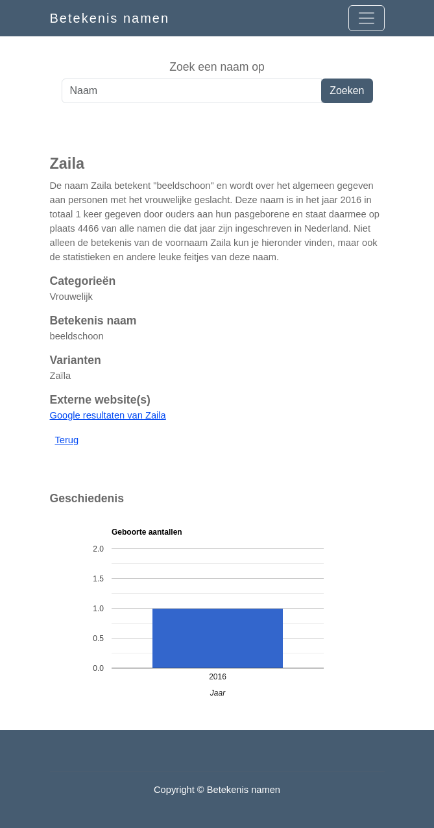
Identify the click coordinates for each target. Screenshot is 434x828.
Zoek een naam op (217, 66)
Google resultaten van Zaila (108, 415)
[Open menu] (366, 18)
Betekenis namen (110, 18)
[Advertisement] (217, 129)
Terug (67, 440)
